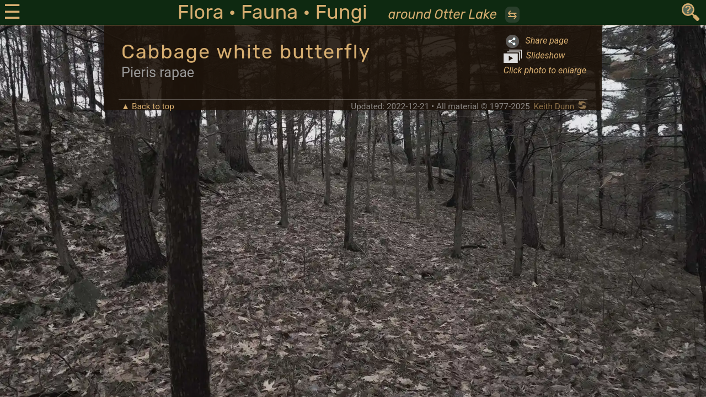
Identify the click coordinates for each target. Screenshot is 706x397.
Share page (536, 41)
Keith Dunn (553, 106)
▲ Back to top (147, 106)
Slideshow (534, 56)
